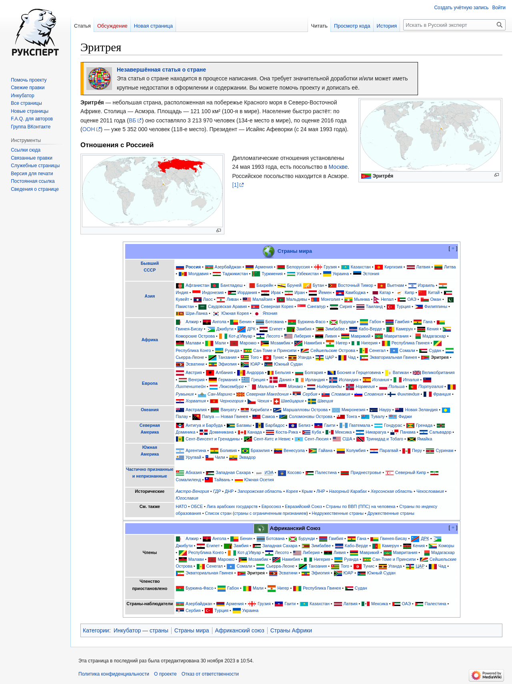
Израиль (426, 285)
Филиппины (435, 306)
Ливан (232, 299)
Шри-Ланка (197, 313)
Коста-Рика (287, 432)
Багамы (243, 425)
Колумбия (356, 450)
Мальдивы (296, 299)
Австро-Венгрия (192, 491)
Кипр (409, 292)
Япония (269, 313)
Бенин (245, 321)
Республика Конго (193, 350)
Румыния (185, 394)
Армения (264, 266)
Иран (299, 292)
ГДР (217, 491)
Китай (434, 292)
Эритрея (440, 357)
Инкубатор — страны (141, 630)
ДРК (251, 328)
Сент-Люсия (316, 438)
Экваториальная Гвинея (393, 357)
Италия (411, 379)
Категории (96, 630)
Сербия (309, 394)
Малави (193, 342)
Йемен (325, 292)
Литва (450, 266)
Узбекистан (307, 273)
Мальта (266, 386)
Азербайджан (228, 266)
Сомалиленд (188, 479)
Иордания (247, 292)
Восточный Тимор (355, 285)
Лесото (273, 336)
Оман (435, 299)
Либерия (302, 336)
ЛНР (320, 491)
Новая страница (153, 26)
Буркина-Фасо (311, 321)
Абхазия (194, 472)
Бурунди (347, 321)
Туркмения (272, 273)
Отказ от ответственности (210, 674)
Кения (433, 328)
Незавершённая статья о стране (161, 69)
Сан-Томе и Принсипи (274, 350)
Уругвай (193, 457)
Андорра (255, 372)
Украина (340, 273)
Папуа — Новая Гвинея (225, 416)
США (347, 438)
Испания (380, 379)
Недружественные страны (338, 513)
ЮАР (255, 364)
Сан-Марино (220, 394)
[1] (235, 185)
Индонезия (213, 292)
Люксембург (231, 386)
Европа (150, 383)
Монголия (330, 299)
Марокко (248, 342)
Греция (258, 379)
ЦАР (329, 357)
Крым (307, 491)
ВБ (132, 120)
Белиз (304, 425)
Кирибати (259, 409)
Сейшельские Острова (332, 350)
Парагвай (389, 450)
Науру (385, 409)
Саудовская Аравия (227, 306)
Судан (435, 350)
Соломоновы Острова (310, 416)
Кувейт (182, 299)
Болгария (314, 372)
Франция (442, 394)
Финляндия (408, 394)
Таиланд (374, 306)
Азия (149, 296)
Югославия (187, 498)
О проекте (165, 674)
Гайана (325, 450)
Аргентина (196, 450)
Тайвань (222, 479)
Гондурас (393, 425)
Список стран (218, 513)
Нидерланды (329, 386)
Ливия (331, 336)
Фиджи (405, 416)
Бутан (318, 285)
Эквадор (247, 457)
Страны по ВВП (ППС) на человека (361, 506)
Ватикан (401, 372)
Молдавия (198, 273)
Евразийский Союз (303, 506)
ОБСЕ (197, 506)
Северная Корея (277, 306)
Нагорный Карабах (348, 491)
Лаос (208, 299)
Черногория (231, 400)
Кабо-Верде (370, 328)
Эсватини (195, 364)
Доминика (185, 432)
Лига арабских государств (232, 506)
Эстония (371, 273)
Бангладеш (231, 285)
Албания (224, 372)
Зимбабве (335, 328)
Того (254, 357)
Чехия (263, 400)
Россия (193, 266)
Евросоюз (271, 506)
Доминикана (221, 432)
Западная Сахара (233, 472)
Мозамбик (280, 342)
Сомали (407, 350)
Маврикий (360, 336)
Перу (417, 450)
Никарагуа (376, 432)
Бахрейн (264, 285)
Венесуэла (294, 450)
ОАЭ (411, 299)
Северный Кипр (410, 472)
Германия (228, 379)
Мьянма (362, 299)
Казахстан (361, 266)
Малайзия (262, 299)
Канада (255, 432)
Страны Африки (291, 630)
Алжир (192, 321)
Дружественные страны (391, 513)
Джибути (224, 328)
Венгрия (196, 379)
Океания (150, 409)
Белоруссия (298, 266)
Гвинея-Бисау (189, 328)
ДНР (229, 491)
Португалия (430, 386)
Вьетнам (395, 285)
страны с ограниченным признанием (270, 513)
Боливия (228, 450)
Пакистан (185, 306)
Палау (182, 416)
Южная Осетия (259, 479)
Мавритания (396, 336)
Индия (182, 292)
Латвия (423, 266)
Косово (294, 472)
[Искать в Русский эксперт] (454, 24)
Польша (397, 386)
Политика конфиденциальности (113, 674)
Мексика (343, 432)
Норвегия (365, 386)
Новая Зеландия (421, 409)
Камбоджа (356, 292)
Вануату (228, 409)
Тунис (278, 357)
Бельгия (283, 372)
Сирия (346, 306)
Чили (220, 457)
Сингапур (316, 306)
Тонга (351, 416)
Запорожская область (260, 491)
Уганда (305, 357)
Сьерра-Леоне (190, 357)
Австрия (194, 372)
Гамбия (402, 321)
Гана (427, 321)
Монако (295, 386)
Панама (408, 432)
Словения (373, 394)
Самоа (268, 416)
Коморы (446, 545)
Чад (352, 357)
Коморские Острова (195, 336)
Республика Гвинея (411, 342)
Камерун (404, 328)
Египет (275, 328)
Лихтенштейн (191, 386)
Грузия (330, 266)
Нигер (341, 342)
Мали (220, 342)
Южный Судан (288, 364)
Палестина (326, 472)
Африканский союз (239, 630)
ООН (88, 129)
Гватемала (359, 425)
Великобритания (438, 372)
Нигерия (369, 342)
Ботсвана (274, 321)
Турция (403, 306)
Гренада (424, 425)
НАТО (181, 506)
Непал (387, 299)
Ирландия (315, 379)
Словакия (340, 394)
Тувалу (377, 416)
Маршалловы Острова (305, 409)
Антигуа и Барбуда (204, 425)
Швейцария (292, 400)
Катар (385, 292)
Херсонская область (391, 491)
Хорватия (196, 400)
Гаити (329, 425)
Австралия (196, 409)
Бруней (294, 285)
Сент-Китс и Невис (272, 438)
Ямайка (424, 438)
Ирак (275, 292)
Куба (316, 432)
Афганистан (197, 285)
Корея (292, 491)
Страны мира (295, 251)
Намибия (313, 342)
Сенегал (377, 350)
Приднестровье (365, 472)
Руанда (232, 350)
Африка (150, 339)
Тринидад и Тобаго (384, 438)
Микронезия (354, 409)
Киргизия (393, 266)
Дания (285, 379)
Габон (375, 321)
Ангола (219, 321)
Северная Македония (267, 394)
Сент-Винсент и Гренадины (213, 438)
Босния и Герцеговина (359, 372)
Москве (338, 167)
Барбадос (274, 425)
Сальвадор (440, 432)
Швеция (325, 400)
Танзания (227, 357)
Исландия (348, 379)
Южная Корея (235, 313)
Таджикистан (235, 273)
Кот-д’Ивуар (240, 336)
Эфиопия (227, 364)
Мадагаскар (434, 336)
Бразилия (260, 450)
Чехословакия (430, 491)
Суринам (444, 450)
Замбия (303, 328)
